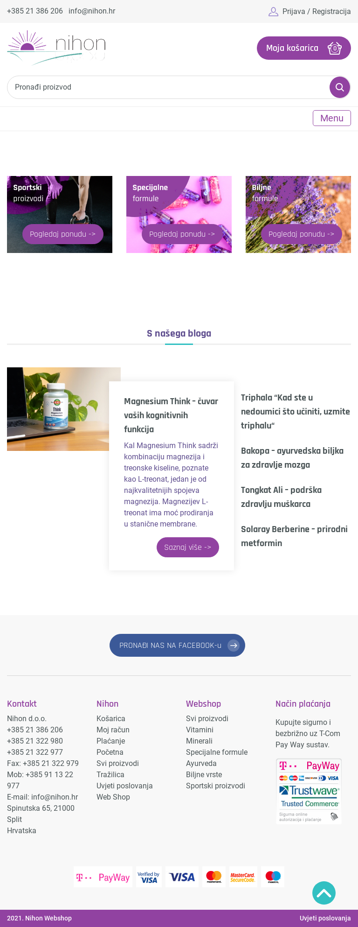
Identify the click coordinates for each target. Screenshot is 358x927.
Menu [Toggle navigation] (332, 118)
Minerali (199, 741)
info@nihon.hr (92, 11)
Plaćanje (110, 741)
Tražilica (110, 774)
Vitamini (199, 729)
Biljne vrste (204, 774)
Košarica (110, 718)
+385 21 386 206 (35, 11)
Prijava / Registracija (316, 11)
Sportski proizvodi (215, 785)
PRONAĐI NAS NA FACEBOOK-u (170, 645)
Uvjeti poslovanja (124, 785)
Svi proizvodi (117, 763)
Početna (110, 752)
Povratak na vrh (324, 893)
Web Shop (113, 797)
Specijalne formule (217, 752)
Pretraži (340, 87)
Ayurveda (201, 763)
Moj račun (113, 729)
